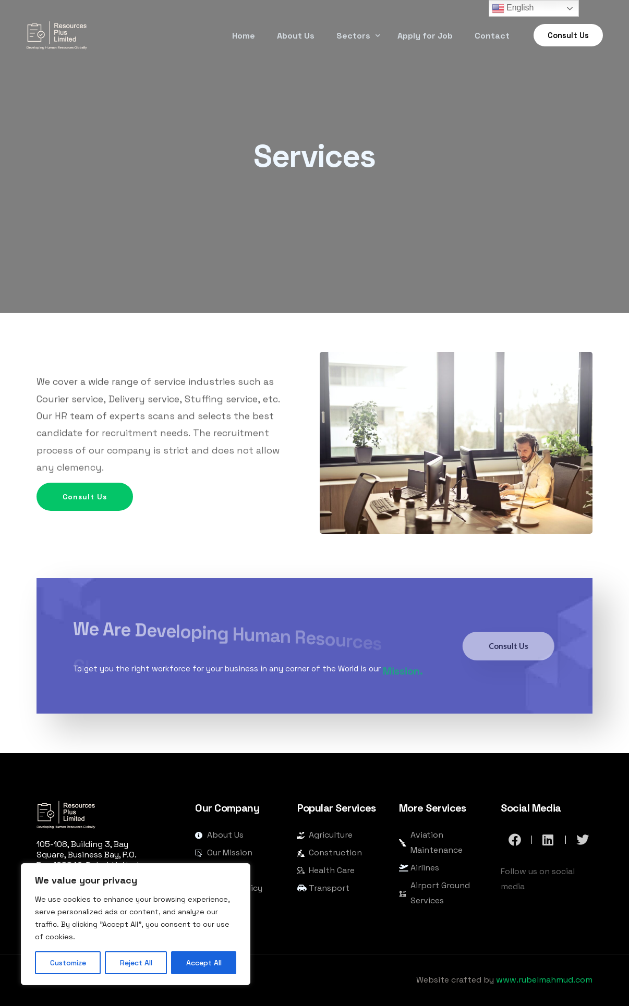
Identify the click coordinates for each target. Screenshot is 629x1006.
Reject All (136, 962)
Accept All (204, 962)
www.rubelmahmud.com (544, 979)
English (513, 8)
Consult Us (98, 521)
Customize (68, 962)
